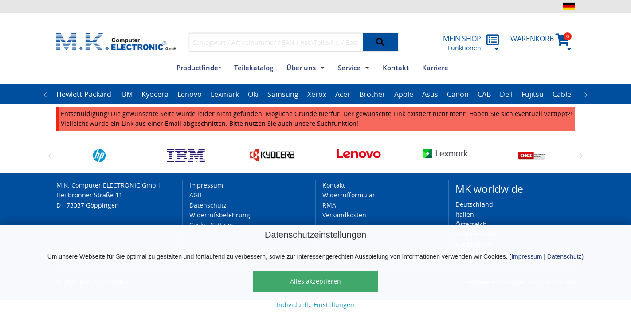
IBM (126, 94)
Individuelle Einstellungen (315, 304)
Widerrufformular (348, 195)
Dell (506, 94)
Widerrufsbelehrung (219, 215)
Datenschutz (564, 256)
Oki (253, 94)
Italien (464, 214)
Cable (562, 94)
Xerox (316, 94)
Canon (458, 94)
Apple (403, 94)
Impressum (526, 256)
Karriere (435, 67)
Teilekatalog (253, 67)
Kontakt (396, 67)
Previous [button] (45, 94)
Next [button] (586, 94)
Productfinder (198, 67)
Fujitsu (532, 94)
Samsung (282, 94)
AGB (195, 195)
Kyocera (155, 94)
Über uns (301, 67)
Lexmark (225, 94)
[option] (84, 94)
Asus (430, 94)
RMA (329, 205)
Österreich (471, 224)
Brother (372, 94)
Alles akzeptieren (315, 281)
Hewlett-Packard (83, 94)
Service (349, 67)
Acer (342, 94)
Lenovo (189, 94)
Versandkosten (344, 215)
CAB (484, 94)
